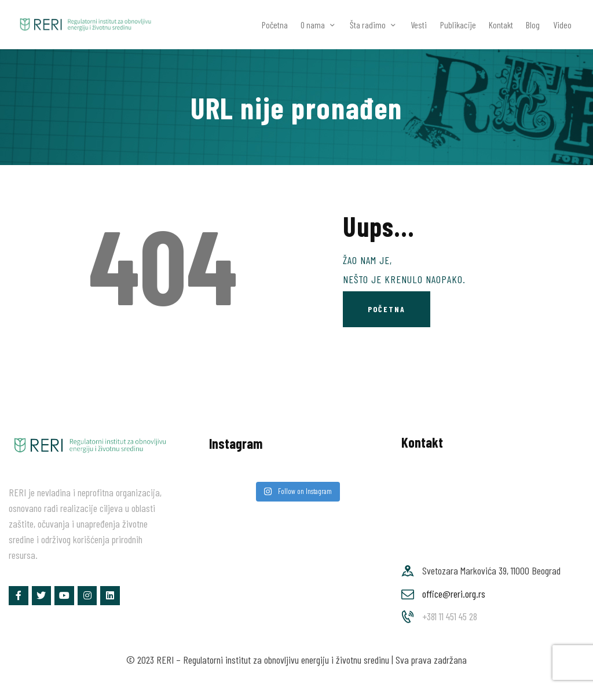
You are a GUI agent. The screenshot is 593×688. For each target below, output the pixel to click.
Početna (386, 309)
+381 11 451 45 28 (449, 616)
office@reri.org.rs (453, 593)
